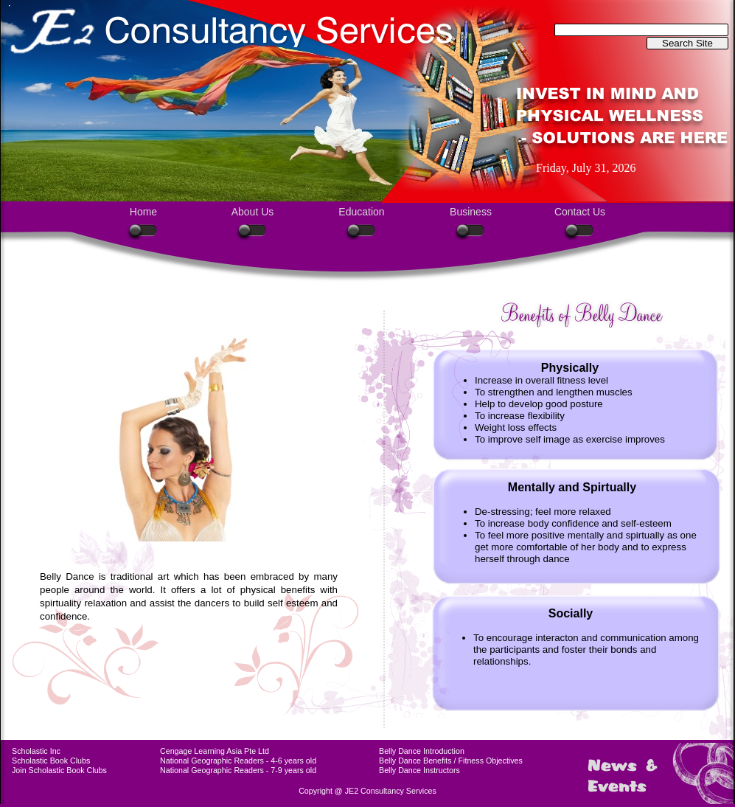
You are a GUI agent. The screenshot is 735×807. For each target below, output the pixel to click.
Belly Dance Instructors (419, 770)
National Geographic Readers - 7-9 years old (238, 770)
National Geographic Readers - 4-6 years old (238, 760)
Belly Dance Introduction (421, 751)
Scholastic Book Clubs (51, 760)
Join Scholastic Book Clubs (59, 770)
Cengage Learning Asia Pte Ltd (214, 751)
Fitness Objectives (491, 760)
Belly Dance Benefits (415, 760)
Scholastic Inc (36, 751)
